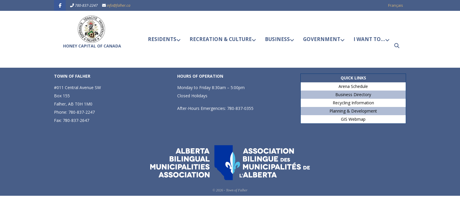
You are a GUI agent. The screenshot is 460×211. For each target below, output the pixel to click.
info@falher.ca (118, 5)
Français (395, 5)
